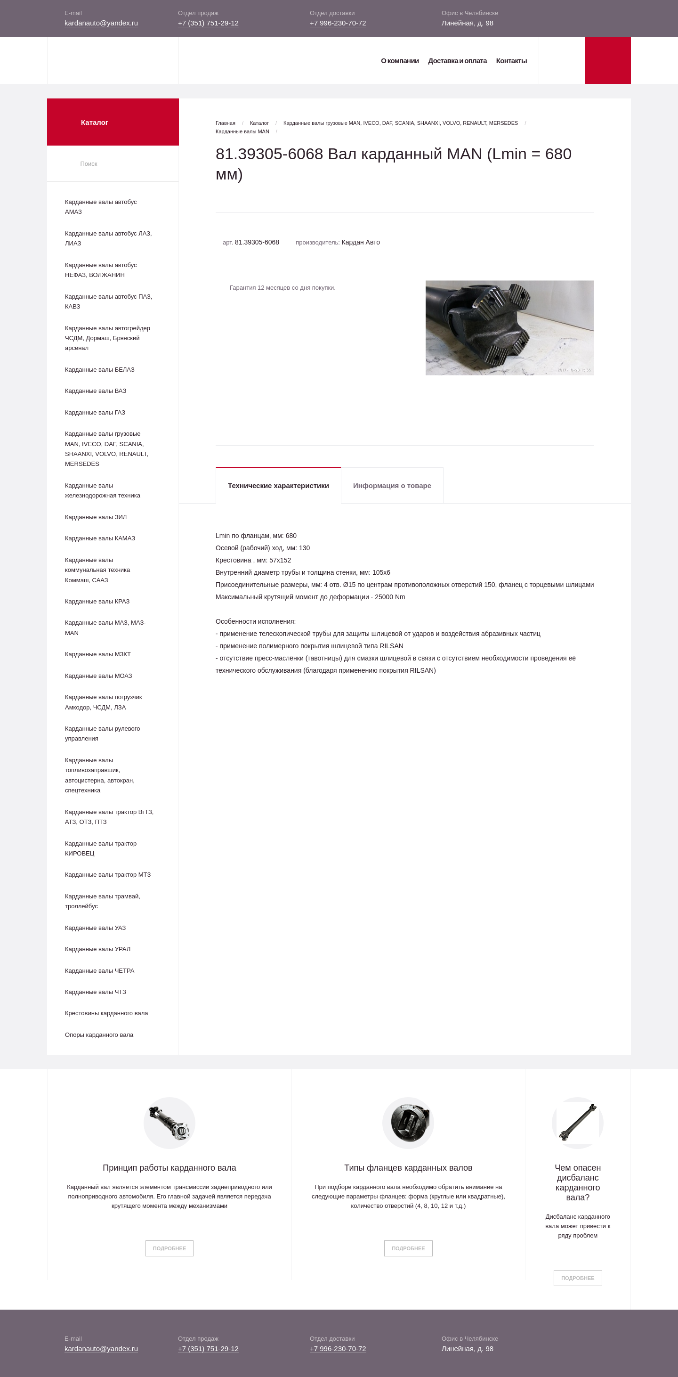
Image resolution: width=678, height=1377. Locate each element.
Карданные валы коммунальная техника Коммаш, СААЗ (97, 570)
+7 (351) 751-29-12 (208, 23)
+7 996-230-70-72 (338, 23)
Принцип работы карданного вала (169, 1168)
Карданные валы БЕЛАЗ (100, 369)
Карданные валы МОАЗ (98, 675)
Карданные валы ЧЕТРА (99, 970)
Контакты (511, 61)
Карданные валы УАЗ (95, 927)
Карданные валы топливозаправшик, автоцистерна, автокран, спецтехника (100, 775)
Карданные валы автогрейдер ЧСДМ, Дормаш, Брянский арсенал (107, 338)
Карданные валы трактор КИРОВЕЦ (101, 848)
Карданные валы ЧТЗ (95, 991)
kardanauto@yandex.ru (101, 23)
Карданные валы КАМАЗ (100, 538)
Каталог (259, 123)
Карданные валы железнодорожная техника (102, 490)
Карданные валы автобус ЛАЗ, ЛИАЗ (108, 238)
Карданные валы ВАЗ (95, 390)
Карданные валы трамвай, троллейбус (102, 901)
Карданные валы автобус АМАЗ (101, 206)
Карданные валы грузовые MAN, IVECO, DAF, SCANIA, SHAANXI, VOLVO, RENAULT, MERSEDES (106, 448)
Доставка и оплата (457, 61)
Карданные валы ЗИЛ (96, 517)
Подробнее (169, 1248)
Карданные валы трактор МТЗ (108, 874)
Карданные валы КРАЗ (97, 601)
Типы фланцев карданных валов (408, 1168)
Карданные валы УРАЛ (97, 949)
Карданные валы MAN (242, 131)
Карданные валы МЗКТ (98, 654)
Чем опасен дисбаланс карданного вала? (578, 1182)
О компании (400, 61)
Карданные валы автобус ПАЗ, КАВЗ (108, 301)
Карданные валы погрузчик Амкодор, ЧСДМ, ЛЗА (103, 701)
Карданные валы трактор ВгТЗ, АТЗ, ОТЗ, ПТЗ (109, 816)
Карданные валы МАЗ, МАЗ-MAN (105, 627)
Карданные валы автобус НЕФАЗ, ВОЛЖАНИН (101, 269)
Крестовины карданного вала (106, 1013)
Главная (225, 123)
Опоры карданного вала (99, 1034)
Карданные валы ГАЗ (95, 412)
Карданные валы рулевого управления (102, 733)
